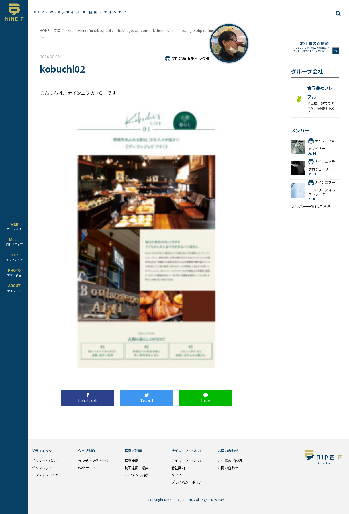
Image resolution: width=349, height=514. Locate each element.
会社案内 (178, 467)
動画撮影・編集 (136, 467)
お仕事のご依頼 (230, 460)
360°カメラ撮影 (137, 475)
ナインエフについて (186, 460)
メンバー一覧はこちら (311, 206)
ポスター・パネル (45, 460)
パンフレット (41, 467)
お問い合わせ (228, 467)
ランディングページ (93, 460)
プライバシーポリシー (188, 482)
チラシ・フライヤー (46, 475)
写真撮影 (131, 460)
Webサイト (87, 467)
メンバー (178, 475)
